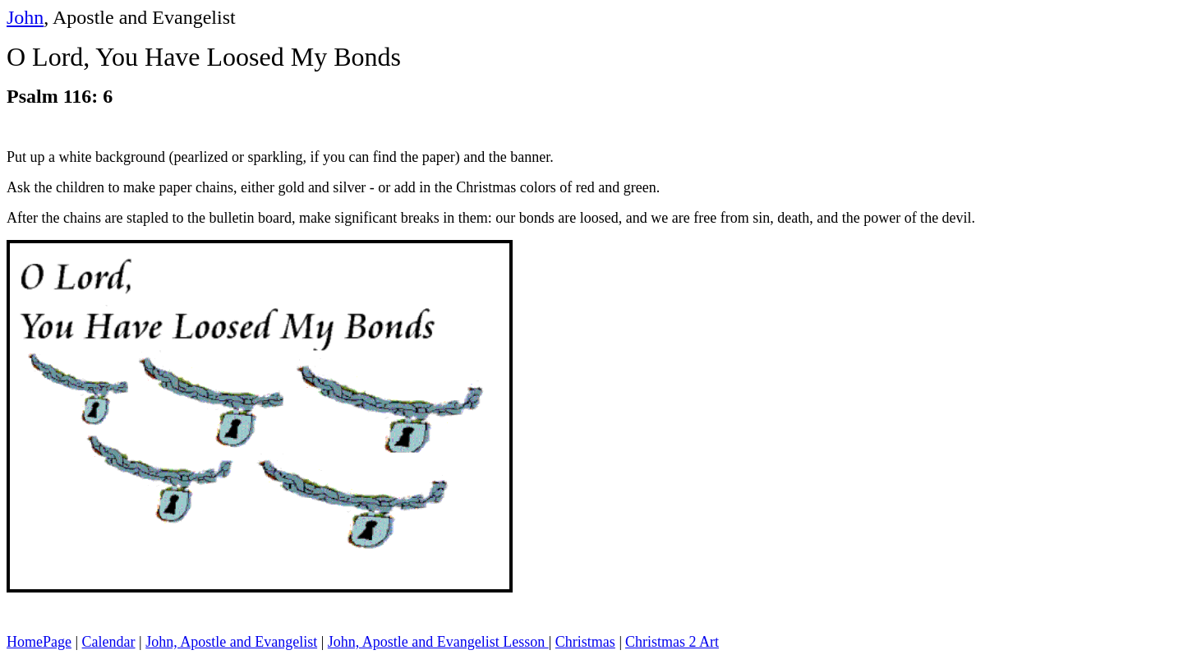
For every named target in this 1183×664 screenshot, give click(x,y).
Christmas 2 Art (672, 642)
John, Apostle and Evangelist (231, 642)
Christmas (585, 642)
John (25, 17)
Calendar (109, 642)
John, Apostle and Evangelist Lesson (438, 642)
